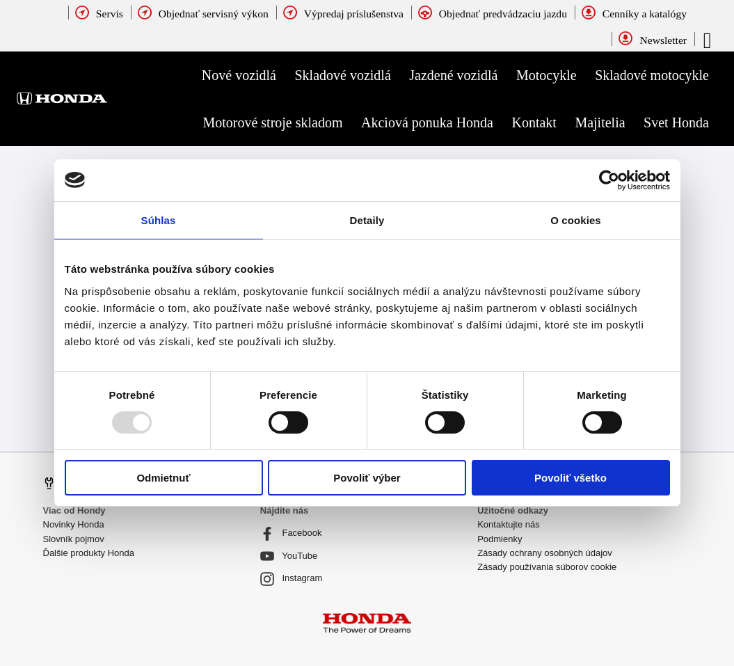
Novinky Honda (73, 524)
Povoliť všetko (570, 478)
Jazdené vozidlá (453, 75)
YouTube (288, 556)
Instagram (291, 579)
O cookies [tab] (575, 220)
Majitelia (600, 122)
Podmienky (499, 539)
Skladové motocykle (652, 75)
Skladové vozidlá (343, 75)
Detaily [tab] (367, 220)
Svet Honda (676, 122)
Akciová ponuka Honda (427, 122)
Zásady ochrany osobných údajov (544, 553)
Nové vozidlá (239, 75)
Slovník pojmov (73, 539)
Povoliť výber (366, 478)
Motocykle (546, 75)
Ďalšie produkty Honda (89, 553)
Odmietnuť (163, 478)
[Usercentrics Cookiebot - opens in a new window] (609, 180)
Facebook (291, 534)
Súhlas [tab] (158, 220)
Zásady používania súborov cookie (546, 567)
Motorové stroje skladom (272, 122)
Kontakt (533, 122)
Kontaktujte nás (508, 524)
